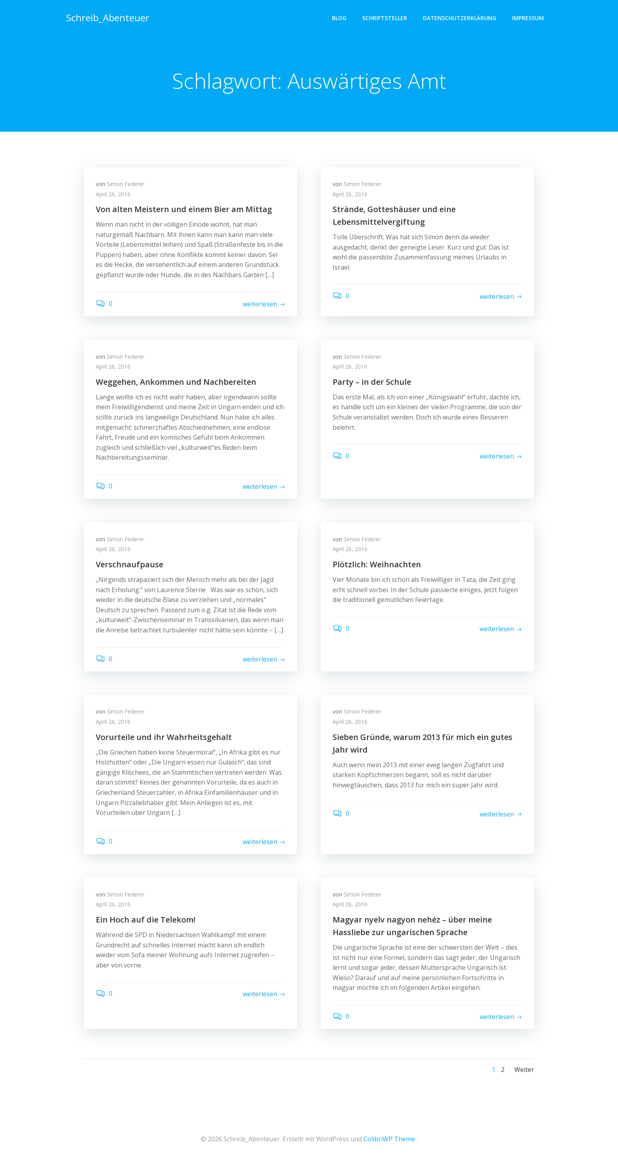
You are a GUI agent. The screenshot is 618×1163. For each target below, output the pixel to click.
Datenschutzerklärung (459, 18)
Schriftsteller (384, 18)
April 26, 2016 (113, 194)
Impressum (528, 18)
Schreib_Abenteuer (107, 17)
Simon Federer (125, 184)
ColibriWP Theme (389, 1139)
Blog (339, 18)
